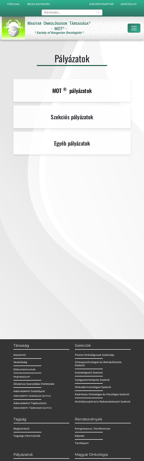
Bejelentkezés (38, 4)
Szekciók (83, 345)
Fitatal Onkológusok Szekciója (94, 354)
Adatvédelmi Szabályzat (29, 391)
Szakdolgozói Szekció (89, 372)
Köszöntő (19, 354)
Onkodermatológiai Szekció (93, 387)
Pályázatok (23, 454)
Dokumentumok (24, 369)
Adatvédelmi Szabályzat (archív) (32, 395)
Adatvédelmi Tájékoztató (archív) (32, 407)
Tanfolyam (82, 443)
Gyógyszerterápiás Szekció (92, 379)
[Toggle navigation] (134, 28)
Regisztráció (21, 428)
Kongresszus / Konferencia (92, 428)
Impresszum (21, 376)
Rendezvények (88, 419)
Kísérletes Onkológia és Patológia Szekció (102, 394)
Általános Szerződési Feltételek (33, 383)
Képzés (79, 435)
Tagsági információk (26, 435)
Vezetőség (20, 362)
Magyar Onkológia (91, 454)
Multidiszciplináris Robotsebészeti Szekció (102, 401)
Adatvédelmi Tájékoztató (29, 403)
